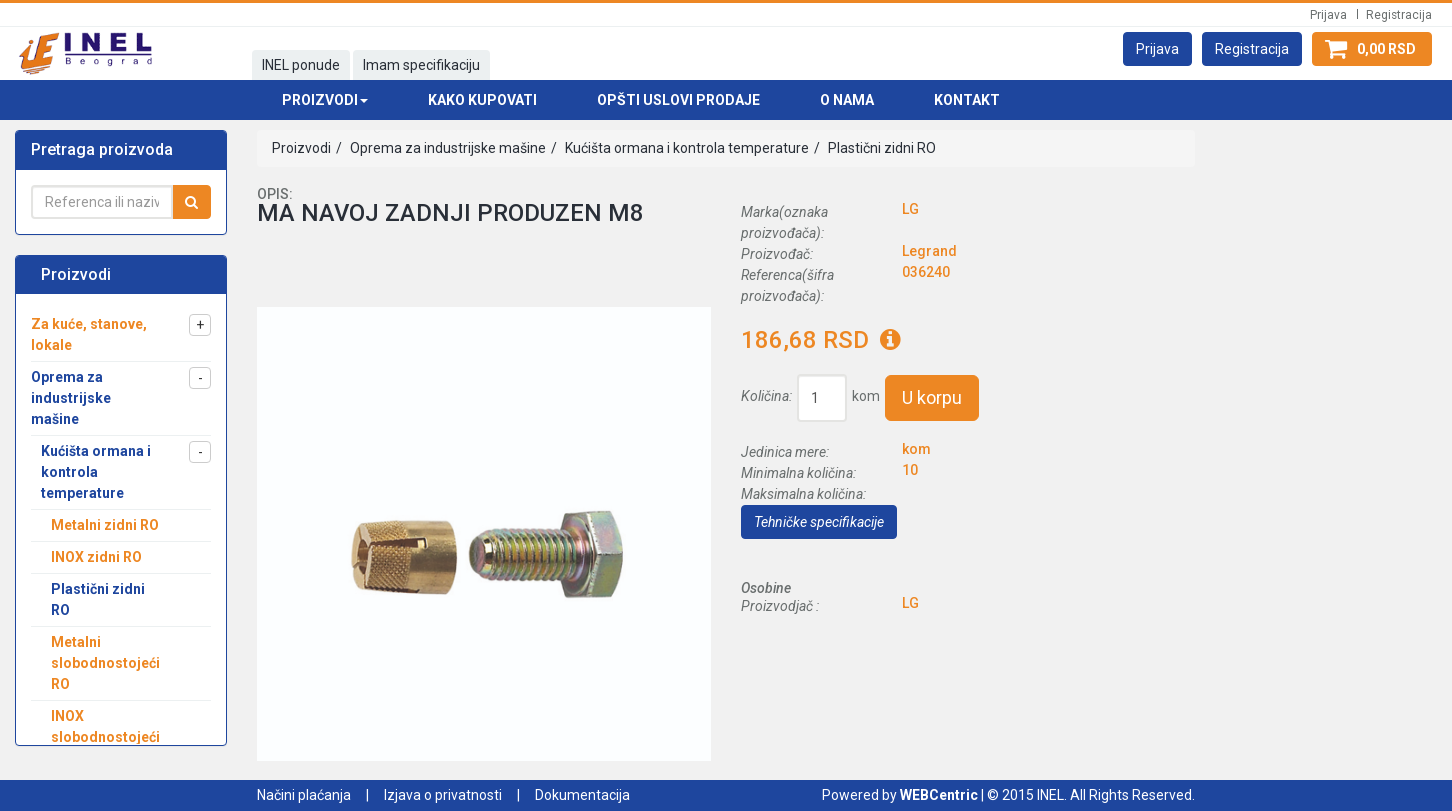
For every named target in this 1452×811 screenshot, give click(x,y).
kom (866, 396)
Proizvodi (301, 148)
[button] (1157, 49)
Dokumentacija (582, 795)
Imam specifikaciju (421, 65)
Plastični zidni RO (880, 148)
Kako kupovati (482, 100)
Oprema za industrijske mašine (446, 148)
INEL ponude (301, 65)
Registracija (1399, 15)
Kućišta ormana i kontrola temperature (685, 148)
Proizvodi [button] (325, 100)
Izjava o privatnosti (443, 795)
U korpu (932, 397)
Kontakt (967, 100)
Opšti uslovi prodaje (678, 100)
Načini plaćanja (304, 795)
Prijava (1328, 15)
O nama (847, 100)
